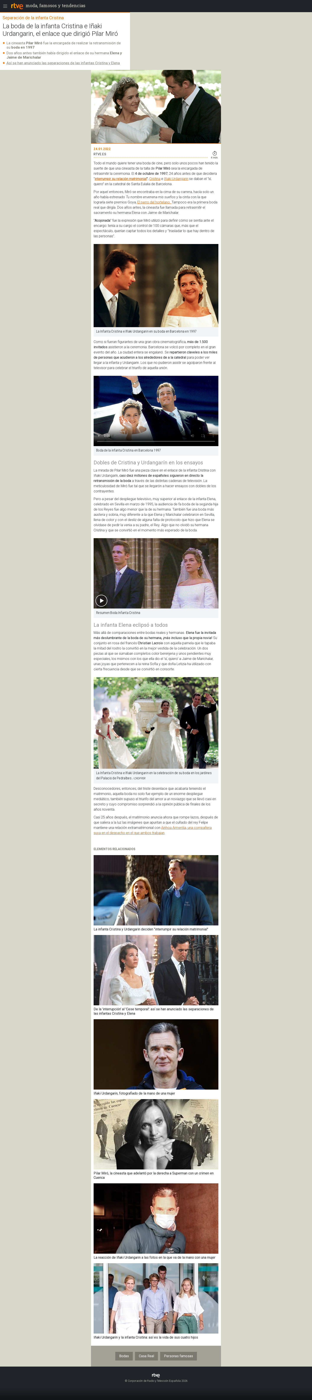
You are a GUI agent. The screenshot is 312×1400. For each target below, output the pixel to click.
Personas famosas (178, 1356)
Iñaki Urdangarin (176, 179)
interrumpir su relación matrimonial (121, 179)
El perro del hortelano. (154, 202)
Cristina (154, 179)
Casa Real (146, 1356)
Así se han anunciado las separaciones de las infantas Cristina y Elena (63, 63)
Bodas (124, 1356)
